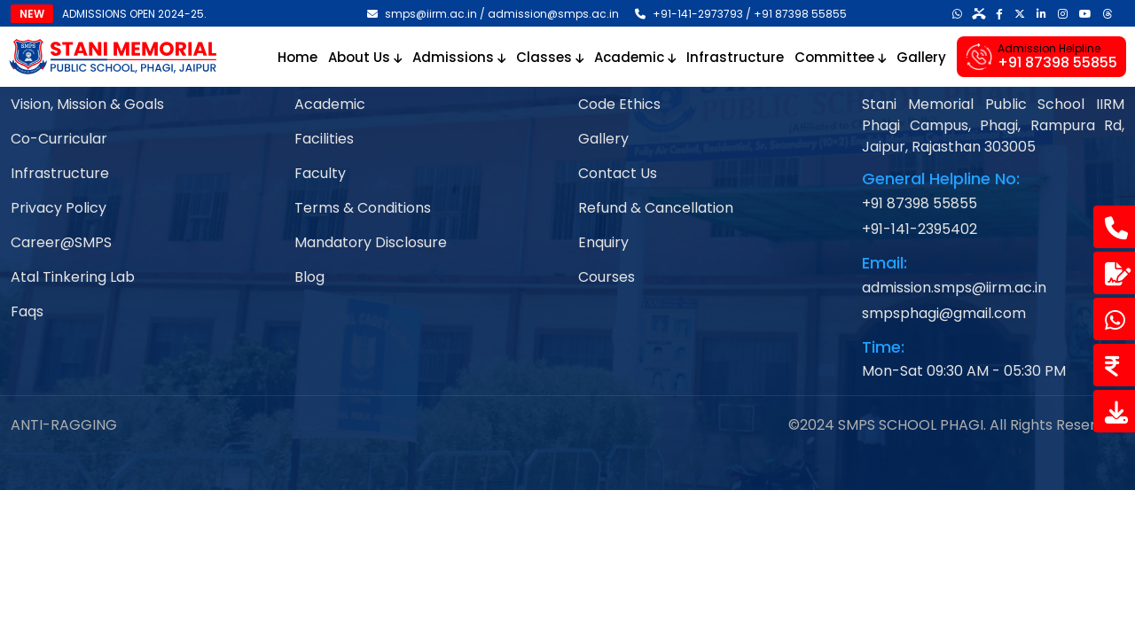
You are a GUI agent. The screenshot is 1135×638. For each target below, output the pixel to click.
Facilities (324, 138)
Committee (840, 57)
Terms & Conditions (362, 208)
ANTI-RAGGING (64, 425)
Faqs (27, 311)
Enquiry (603, 242)
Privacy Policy (58, 208)
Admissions (458, 57)
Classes (549, 57)
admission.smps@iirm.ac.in (954, 287)
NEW (32, 13)
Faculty (320, 173)
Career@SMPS (61, 242)
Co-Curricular (59, 138)
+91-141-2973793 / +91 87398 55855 (741, 13)
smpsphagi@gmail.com (944, 313)
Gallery (921, 57)
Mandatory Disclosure (370, 242)
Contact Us (617, 173)
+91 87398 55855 (919, 203)
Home (297, 57)
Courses (606, 277)
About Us (365, 57)
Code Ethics (619, 104)
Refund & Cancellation (655, 208)
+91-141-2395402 (919, 229)
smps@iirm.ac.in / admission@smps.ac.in (493, 13)
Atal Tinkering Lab (73, 277)
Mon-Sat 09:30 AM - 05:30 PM (964, 371)
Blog (309, 277)
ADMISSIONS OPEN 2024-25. (134, 13)
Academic (635, 57)
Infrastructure (735, 57)
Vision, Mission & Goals (87, 104)
